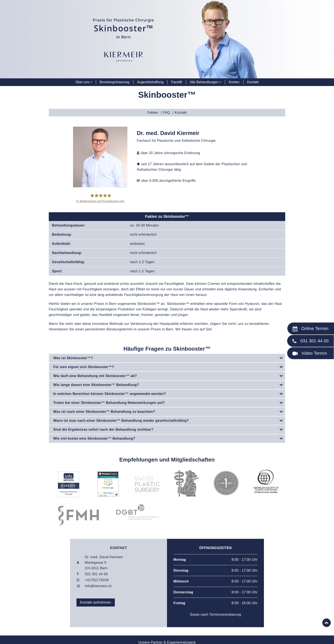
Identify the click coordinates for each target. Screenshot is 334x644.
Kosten (234, 82)
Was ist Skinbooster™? (169, 357)
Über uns (82, 82)
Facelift (176, 82)
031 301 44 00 (96, 574)
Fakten (152, 112)
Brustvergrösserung (115, 82)
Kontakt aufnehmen (95, 602)
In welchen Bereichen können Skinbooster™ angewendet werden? (169, 393)
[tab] (167, 358)
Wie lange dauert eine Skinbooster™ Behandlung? (169, 384)
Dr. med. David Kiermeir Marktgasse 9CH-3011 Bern (104, 562)
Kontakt (253, 82)
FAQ (166, 112)
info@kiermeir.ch (98, 586)
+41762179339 (97, 580)
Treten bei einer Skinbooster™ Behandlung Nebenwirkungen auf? (169, 402)
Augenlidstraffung (150, 82)
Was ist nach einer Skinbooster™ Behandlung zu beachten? (169, 411)
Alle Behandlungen (204, 82)
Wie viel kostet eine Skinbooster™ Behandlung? (169, 438)
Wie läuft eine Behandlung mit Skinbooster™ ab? (169, 375)
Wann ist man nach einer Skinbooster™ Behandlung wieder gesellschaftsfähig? (169, 420)
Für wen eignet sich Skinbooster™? (169, 366)
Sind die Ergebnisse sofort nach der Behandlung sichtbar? (169, 429)
